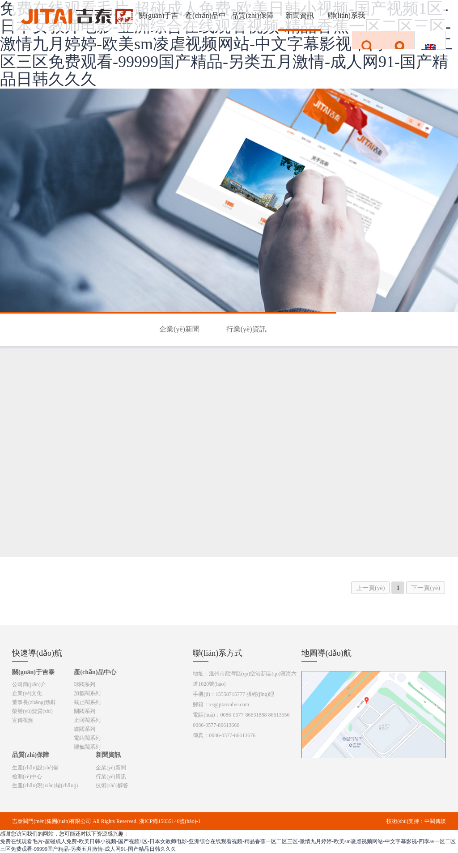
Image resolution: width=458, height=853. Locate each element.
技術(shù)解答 (112, 785)
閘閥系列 (84, 711)
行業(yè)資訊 (246, 329)
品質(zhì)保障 (252, 15)
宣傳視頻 (23, 720)
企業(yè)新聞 (179, 329)
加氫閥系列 (87, 693)
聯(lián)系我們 (346, 21)
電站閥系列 (87, 738)
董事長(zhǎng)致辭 (34, 702)
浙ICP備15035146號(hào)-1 (170, 821)
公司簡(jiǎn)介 (29, 684)
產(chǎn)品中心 (205, 21)
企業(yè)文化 (27, 693)
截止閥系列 (87, 702)
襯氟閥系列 (87, 747)
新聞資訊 (299, 15)
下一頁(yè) (425, 588)
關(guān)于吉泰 (159, 21)
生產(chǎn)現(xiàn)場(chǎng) (45, 785)
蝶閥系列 (84, 729)
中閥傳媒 (435, 821)
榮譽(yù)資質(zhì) (32, 711)
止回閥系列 (87, 720)
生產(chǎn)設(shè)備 (35, 767)
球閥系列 (84, 684)
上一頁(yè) (370, 588)
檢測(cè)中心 (27, 776)
